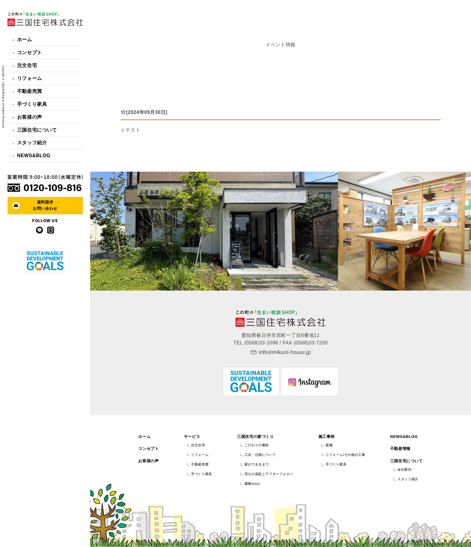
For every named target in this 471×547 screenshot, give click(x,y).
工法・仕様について (260, 455)
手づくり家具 (29, 104)
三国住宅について (34, 130)
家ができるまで (257, 464)
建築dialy (252, 483)
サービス (192, 436)
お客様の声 (27, 117)
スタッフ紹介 (29, 142)
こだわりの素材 (257, 445)
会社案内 (404, 469)
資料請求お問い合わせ (45, 205)
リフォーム (27, 78)
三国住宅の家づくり (255, 436)
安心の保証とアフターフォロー (269, 474)
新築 (329, 445)
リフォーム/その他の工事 (345, 455)
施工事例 (326, 436)
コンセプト (27, 52)
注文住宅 (24, 65)
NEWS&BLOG (31, 155)
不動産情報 (400, 448)
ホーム (22, 39)
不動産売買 (27, 91)
